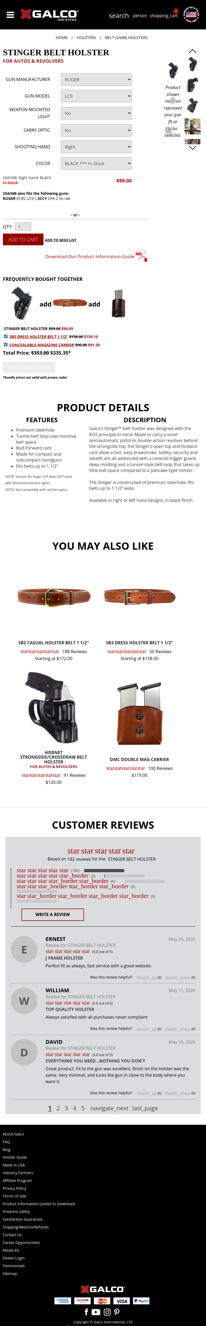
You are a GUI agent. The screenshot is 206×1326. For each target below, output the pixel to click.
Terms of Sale (14, 1196)
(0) (113, 881)
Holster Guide (15, 1157)
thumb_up (147, 977)
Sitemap (10, 1273)
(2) (93, 876)
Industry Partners (18, 1172)
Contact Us (12, 1234)
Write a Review (52, 914)
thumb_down (177, 977)
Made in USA (14, 1165)
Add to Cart (23, 239)
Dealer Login (14, 1258)
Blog (6, 1149)
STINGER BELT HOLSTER (25, 328)
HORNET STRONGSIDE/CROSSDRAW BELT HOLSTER (53, 759)
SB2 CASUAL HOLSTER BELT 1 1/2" (54, 643)
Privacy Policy (14, 1188)
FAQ (6, 1141)
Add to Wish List (60, 240)
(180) (75, 871)
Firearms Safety (16, 1211)
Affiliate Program (17, 1180)
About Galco (13, 1134)
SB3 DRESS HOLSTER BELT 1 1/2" (38, 336)
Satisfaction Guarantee (22, 1219)
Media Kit (11, 1250)
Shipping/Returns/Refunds (26, 1227)
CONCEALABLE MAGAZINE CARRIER (41, 344)
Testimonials (14, 1265)
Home (62, 37)
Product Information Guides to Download (39, 1203)
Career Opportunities (21, 1242)
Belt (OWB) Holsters (126, 37)
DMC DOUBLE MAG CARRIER (139, 759)
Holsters (86, 37)
